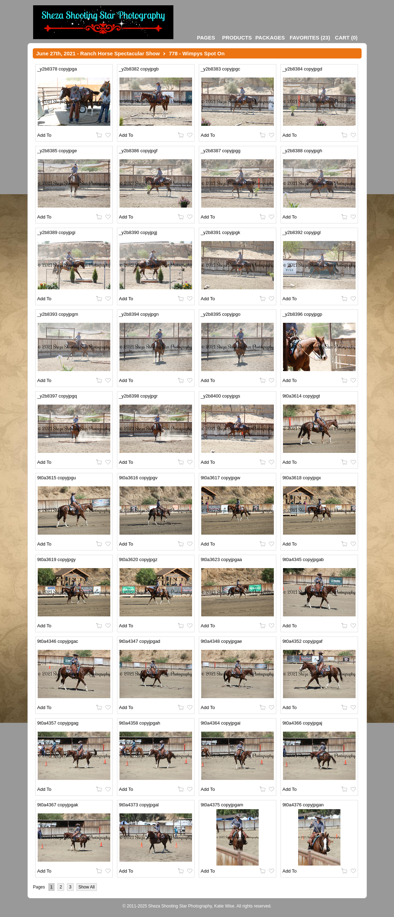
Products (237, 38)
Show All (87, 887)
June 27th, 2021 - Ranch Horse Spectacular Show (98, 53)
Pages (206, 38)
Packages (270, 38)
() (310, 38)
